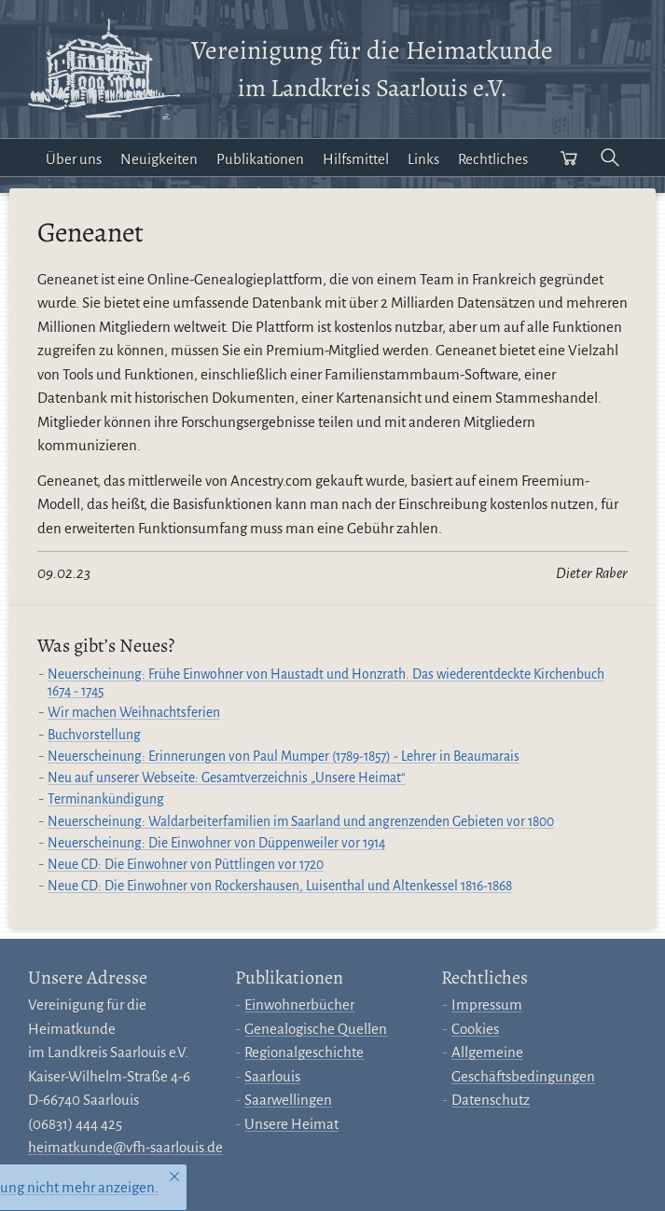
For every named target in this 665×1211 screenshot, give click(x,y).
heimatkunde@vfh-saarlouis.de (125, 1147)
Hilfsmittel (356, 159)
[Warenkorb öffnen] (568, 157)
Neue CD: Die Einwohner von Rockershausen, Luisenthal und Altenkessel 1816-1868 (280, 886)
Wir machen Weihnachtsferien (134, 713)
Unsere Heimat (291, 1124)
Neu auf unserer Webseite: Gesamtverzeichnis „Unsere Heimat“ (227, 778)
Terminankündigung (106, 799)
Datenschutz (490, 1100)
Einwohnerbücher (299, 1004)
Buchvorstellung (94, 735)
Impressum (486, 1004)
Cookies (475, 1029)
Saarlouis (272, 1076)
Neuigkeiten (159, 159)
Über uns (74, 159)
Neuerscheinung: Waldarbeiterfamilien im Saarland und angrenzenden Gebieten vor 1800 (301, 822)
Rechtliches (493, 159)
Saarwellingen (288, 1100)
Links (423, 159)
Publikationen (260, 159)
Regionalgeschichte (304, 1052)
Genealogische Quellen (315, 1029)
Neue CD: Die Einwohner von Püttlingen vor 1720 (186, 865)
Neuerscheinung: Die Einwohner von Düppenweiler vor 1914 (216, 843)
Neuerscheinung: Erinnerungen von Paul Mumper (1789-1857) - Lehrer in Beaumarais (284, 757)
